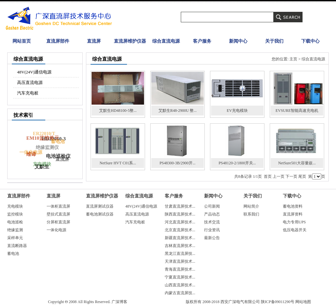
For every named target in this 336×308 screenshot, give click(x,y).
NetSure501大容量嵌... (297, 163)
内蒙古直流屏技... (180, 293)
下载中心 (310, 41)
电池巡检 (15, 222)
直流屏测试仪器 (100, 206)
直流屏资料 (293, 214)
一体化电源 (30, 152)
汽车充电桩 (27, 93)
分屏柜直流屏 (58, 222)
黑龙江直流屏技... (180, 253)
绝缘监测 (15, 230)
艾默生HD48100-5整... (117, 110)
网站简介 (251, 206)
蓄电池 (58, 141)
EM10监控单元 (43, 137)
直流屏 (94, 41)
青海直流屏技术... (180, 269)
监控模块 (15, 214)
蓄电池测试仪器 (100, 214)
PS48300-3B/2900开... (177, 163)
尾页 (302, 176)
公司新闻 (212, 206)
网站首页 (21, 41)
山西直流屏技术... (180, 285)
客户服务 (202, 41)
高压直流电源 (30, 82)
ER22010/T (43, 134)
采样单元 (15, 238)
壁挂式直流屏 (58, 214)
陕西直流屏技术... (180, 214)
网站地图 (303, 301)
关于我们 (274, 41)
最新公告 (212, 238)
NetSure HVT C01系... (118, 163)
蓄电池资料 (293, 206)
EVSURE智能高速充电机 (297, 110)
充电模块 (41, 164)
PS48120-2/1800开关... (237, 163)
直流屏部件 (57, 41)
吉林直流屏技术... (180, 245)
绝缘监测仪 (46, 148)
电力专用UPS (294, 222)
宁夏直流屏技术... (180, 277)
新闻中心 (238, 41)
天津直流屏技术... (180, 261)
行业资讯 (212, 230)
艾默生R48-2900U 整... (177, 110)
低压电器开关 (294, 230)
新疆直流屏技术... (180, 238)
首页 (268, 176)
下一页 (291, 176)
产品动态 (212, 214)
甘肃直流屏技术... (180, 206)
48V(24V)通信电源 (34, 72)
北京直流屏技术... (180, 230)
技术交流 (212, 222)
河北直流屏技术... (180, 222)
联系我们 (251, 214)
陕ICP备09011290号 (277, 301)
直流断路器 (17, 245)
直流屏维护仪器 (130, 41)
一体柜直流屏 (58, 206)
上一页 (278, 176)
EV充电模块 (237, 110)
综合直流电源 (166, 41)
